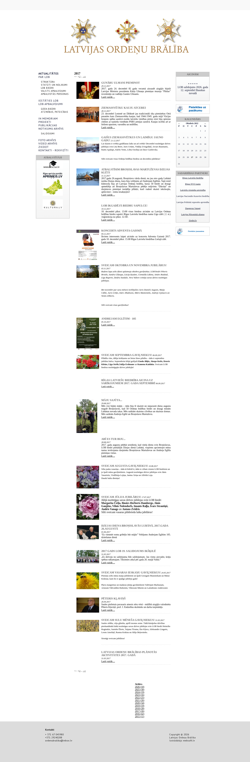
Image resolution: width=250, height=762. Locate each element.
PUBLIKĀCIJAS (47, 125)
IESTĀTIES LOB (48, 100)
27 (192, 157)
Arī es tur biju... (113, 439)
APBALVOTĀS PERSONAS (55, 93)
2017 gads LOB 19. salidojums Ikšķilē (128, 551)
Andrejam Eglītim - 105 (118, 318)
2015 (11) (139, 716)
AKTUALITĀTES (48, 73)
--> (84, 76)
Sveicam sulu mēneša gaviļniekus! (128, 620)
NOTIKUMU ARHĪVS (51, 128)
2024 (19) (139, 692)
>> (205, 124)
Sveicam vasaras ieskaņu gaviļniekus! (131, 572)
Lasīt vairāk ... (108, 97)
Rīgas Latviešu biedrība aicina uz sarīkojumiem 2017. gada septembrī (128, 382)
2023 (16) (139, 695)
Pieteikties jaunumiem (196, 231)
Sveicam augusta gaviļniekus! (124, 465)
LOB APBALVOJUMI (50, 104)
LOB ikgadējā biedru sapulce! (124, 205)
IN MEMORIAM (48, 118)
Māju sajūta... (111, 400)
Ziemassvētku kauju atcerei (123, 107)
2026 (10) (139, 687)
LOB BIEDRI (47, 87)
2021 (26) (139, 700)
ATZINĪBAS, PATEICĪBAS (54, 111)
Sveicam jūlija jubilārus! (121, 496)
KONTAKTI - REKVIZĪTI (53, 150)
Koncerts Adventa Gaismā (121, 230)
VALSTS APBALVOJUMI (53, 90)
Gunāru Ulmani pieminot (120, 82)
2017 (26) (139, 711)
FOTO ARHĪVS (47, 140)
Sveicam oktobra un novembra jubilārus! (134, 265)
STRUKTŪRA (48, 81)
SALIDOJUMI (48, 133)
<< (179, 124)
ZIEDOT (43, 147)
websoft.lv (189, 740)
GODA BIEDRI (48, 108)
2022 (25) (139, 697)
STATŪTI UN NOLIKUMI (54, 84)
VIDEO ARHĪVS (47, 143)
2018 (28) (139, 708)
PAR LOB (44, 77)
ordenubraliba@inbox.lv (58, 740)
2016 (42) (139, 714)
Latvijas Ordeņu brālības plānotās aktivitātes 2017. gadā (129, 654)
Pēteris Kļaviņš (113, 598)
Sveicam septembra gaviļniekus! (126, 355)
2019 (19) (139, 706)
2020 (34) (139, 703)
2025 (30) (139, 689)
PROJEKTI (44, 122)
